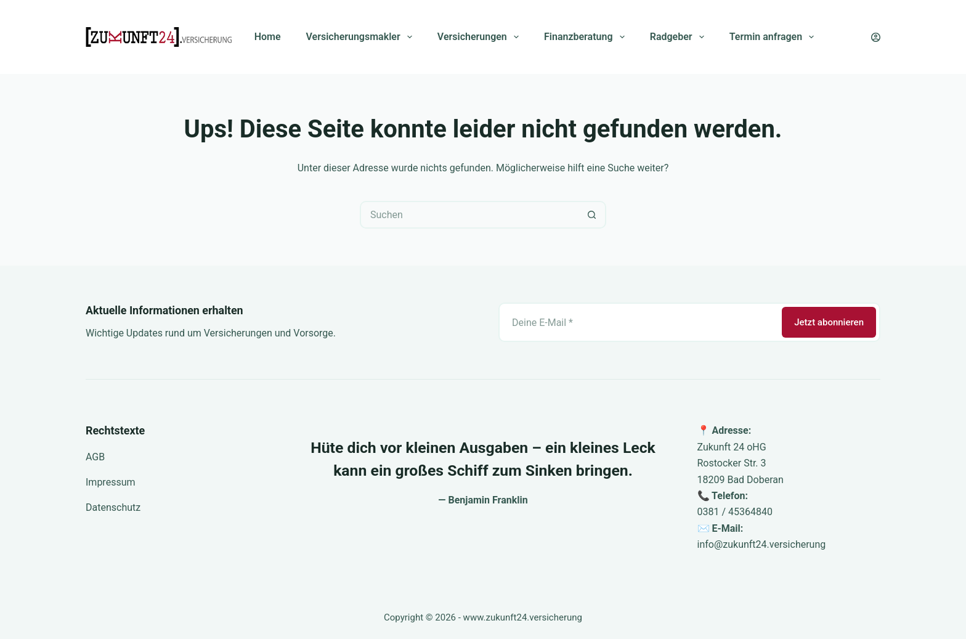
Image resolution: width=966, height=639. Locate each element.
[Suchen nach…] (469, 215)
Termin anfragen (774, 37)
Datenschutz (113, 507)
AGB (95, 457)
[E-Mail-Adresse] (639, 322)
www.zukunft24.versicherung (522, 617)
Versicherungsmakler (361, 37)
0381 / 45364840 (735, 512)
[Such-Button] (592, 215)
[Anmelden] (875, 37)
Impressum (111, 482)
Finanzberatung (587, 37)
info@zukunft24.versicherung (761, 544)
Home (267, 37)
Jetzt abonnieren (829, 322)
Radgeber (679, 37)
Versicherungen (480, 37)
